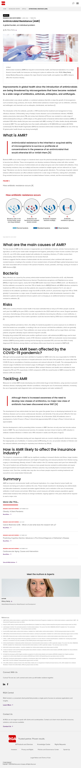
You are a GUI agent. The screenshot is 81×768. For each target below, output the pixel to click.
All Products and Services (24, 744)
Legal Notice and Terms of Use (40, 758)
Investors (14, 750)
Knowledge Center (14, 9)
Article (24, 9)
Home (4, 9)
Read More (7, 514)
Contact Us (7, 726)
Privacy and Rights (27, 750)
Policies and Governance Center (48, 750)
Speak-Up (66, 750)
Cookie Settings (7, 762)
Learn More (7, 705)
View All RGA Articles (9, 562)
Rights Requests (60, 744)
